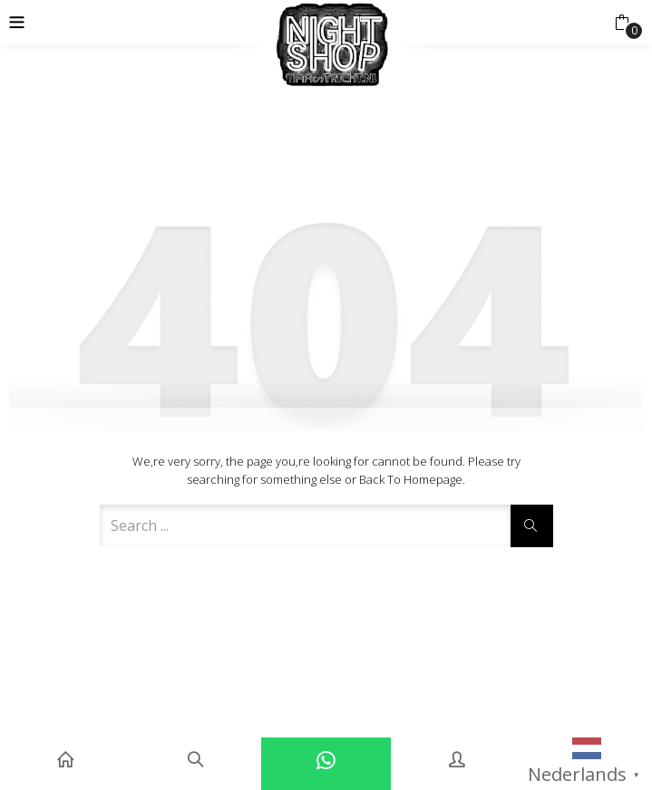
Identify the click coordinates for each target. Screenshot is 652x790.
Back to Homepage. (412, 479)
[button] (621, 22)
